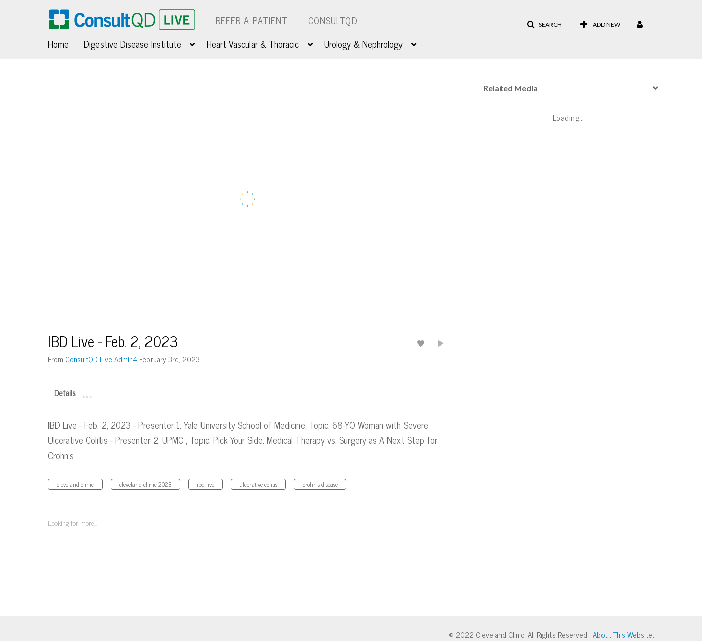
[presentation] (651, 88)
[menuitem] (66, 43)
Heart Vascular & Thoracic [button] (253, 44)
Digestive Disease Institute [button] (132, 44)
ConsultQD (333, 20)
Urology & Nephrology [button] (363, 44)
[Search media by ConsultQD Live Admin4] (101, 359)
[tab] (65, 392)
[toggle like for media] (422, 343)
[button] (544, 25)
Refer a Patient (252, 20)
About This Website (623, 634)
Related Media (510, 88)
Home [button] (58, 44)
